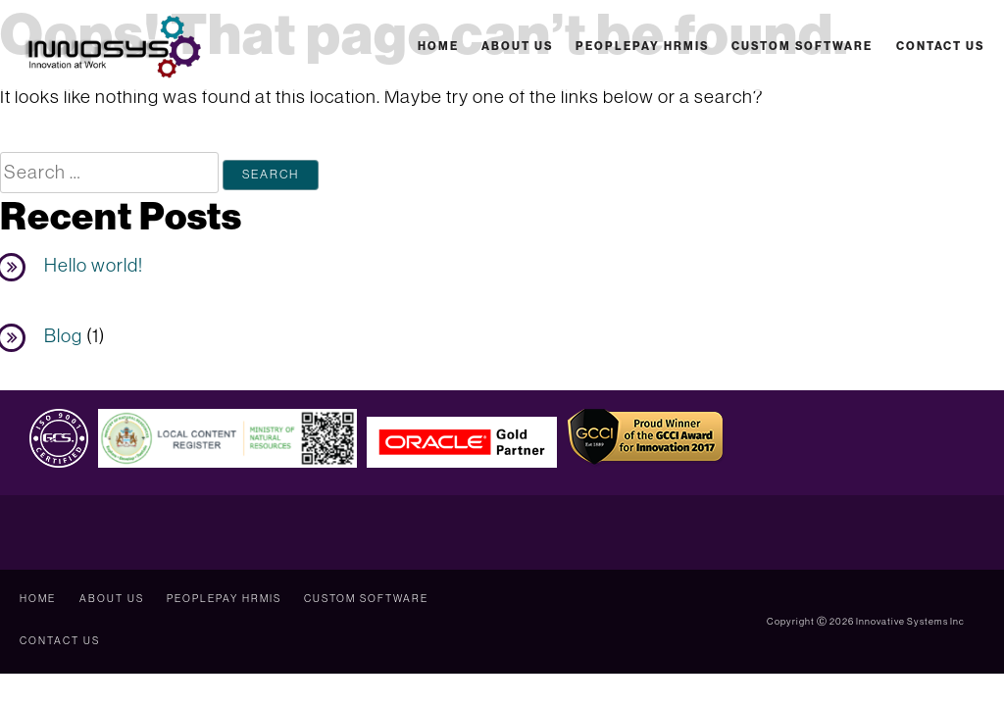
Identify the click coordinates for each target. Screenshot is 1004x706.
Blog (63, 335)
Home (438, 46)
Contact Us (940, 46)
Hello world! (93, 265)
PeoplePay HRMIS (642, 46)
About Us (517, 46)
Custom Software (802, 46)
